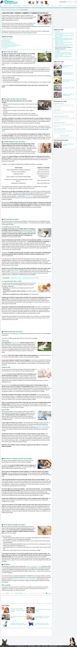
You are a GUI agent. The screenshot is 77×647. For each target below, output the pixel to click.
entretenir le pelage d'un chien (33, 566)
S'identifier (74, 5)
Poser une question (64, 135)
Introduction (57, 31)
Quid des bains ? (57, 109)
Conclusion (5, 48)
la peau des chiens (14, 271)
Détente (47, 5)
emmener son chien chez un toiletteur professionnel (23, 579)
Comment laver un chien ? (59, 122)
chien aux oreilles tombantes (40, 426)
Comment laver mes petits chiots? (61, 116)
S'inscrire (68, 5)
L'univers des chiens (39, 5)
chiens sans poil (29, 196)
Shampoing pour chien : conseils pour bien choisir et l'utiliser (24, 278)
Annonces (53, 5)
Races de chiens (17, 5)
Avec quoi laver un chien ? (8, 42)
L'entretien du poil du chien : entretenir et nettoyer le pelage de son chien (64, 45)
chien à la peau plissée (43, 427)
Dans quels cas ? (6, 40)
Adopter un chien (7, 5)
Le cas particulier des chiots (9, 46)
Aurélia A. (7, 593)
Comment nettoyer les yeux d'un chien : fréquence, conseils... (63, 43)
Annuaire (60, 5)
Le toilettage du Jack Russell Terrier (63, 52)
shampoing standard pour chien (28, 230)
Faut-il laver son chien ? (8, 38)
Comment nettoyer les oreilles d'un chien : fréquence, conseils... (64, 40)
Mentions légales (53, 646)
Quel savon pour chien (59, 103)
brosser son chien (15, 342)
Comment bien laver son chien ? (10, 44)
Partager (48, 51)
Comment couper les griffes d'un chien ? (64, 38)
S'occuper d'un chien (28, 5)
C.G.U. (60, 646)
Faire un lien (45, 646)
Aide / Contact (31, 646)
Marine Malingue (19, 593)
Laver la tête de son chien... (60, 129)
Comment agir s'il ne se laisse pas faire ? (12, 45)
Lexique (38, 646)
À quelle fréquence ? (7, 41)
